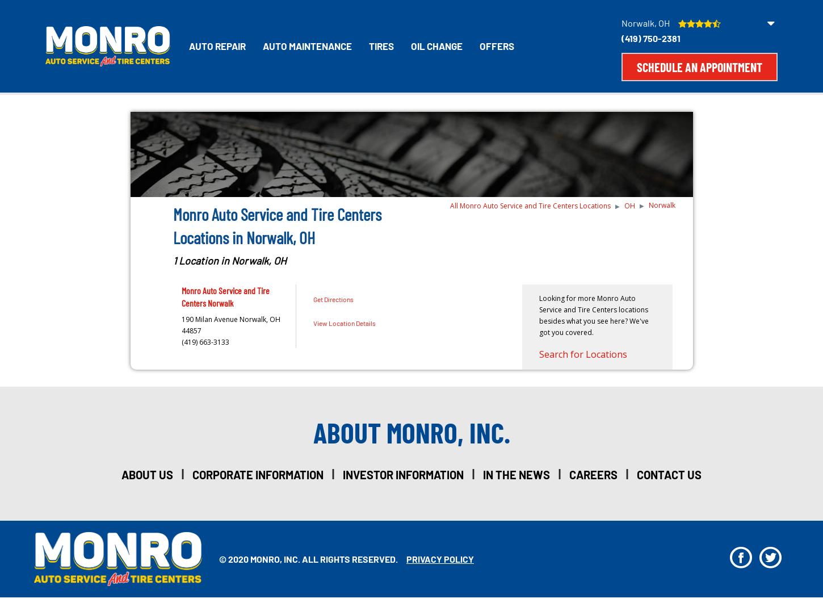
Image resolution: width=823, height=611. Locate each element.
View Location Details (344, 323)
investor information (403, 475)
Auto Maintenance (307, 46)
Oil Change (437, 46)
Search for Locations (583, 354)
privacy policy (440, 559)
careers (593, 475)
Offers (497, 46)
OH (629, 206)
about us (147, 475)
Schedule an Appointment (699, 67)
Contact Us (669, 475)
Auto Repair (217, 46)
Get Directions (333, 299)
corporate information (258, 475)
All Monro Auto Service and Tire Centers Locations (530, 206)
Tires (381, 46)
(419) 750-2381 (651, 38)
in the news (516, 475)
